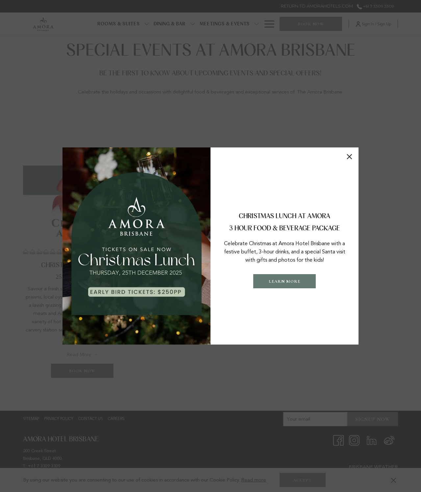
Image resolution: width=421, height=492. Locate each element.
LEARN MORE (284, 281)
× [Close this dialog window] (349, 156)
